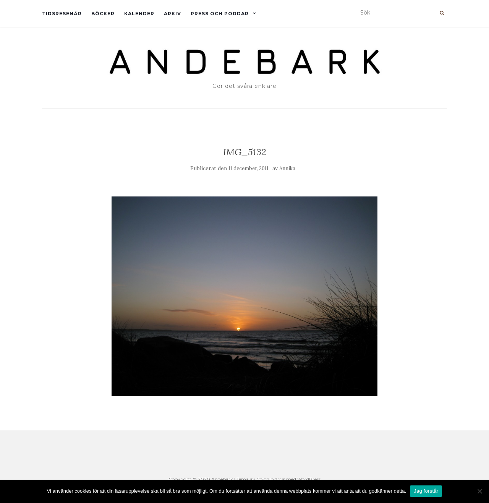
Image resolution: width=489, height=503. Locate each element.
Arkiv (172, 13)
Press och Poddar (220, 13)
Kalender (139, 13)
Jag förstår (426, 491)
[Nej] (479, 491)
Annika (287, 168)
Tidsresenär (62, 13)
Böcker (103, 13)
